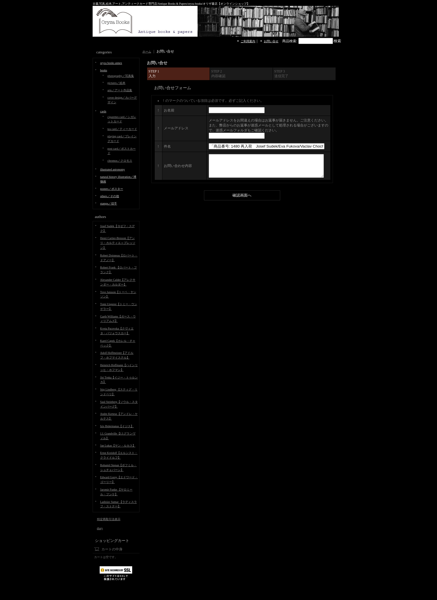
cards (103, 111)
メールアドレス (176, 128)
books (103, 70)
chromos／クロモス (120, 160)
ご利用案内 (248, 41)
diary (100, 528)
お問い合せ (271, 41)
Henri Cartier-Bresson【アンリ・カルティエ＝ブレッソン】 (117, 242)
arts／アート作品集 (120, 90)
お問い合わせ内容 (178, 168)
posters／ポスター (111, 188)
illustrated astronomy (112, 169)
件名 (167, 146)
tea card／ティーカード (122, 129)
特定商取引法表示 (108, 519)
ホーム (146, 51)
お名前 (169, 110)
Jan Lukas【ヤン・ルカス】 (117, 445)
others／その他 (109, 196)
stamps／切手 (108, 203)
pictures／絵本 (117, 82)
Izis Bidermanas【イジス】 (117, 426)
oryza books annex (111, 63)
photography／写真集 (121, 75)
